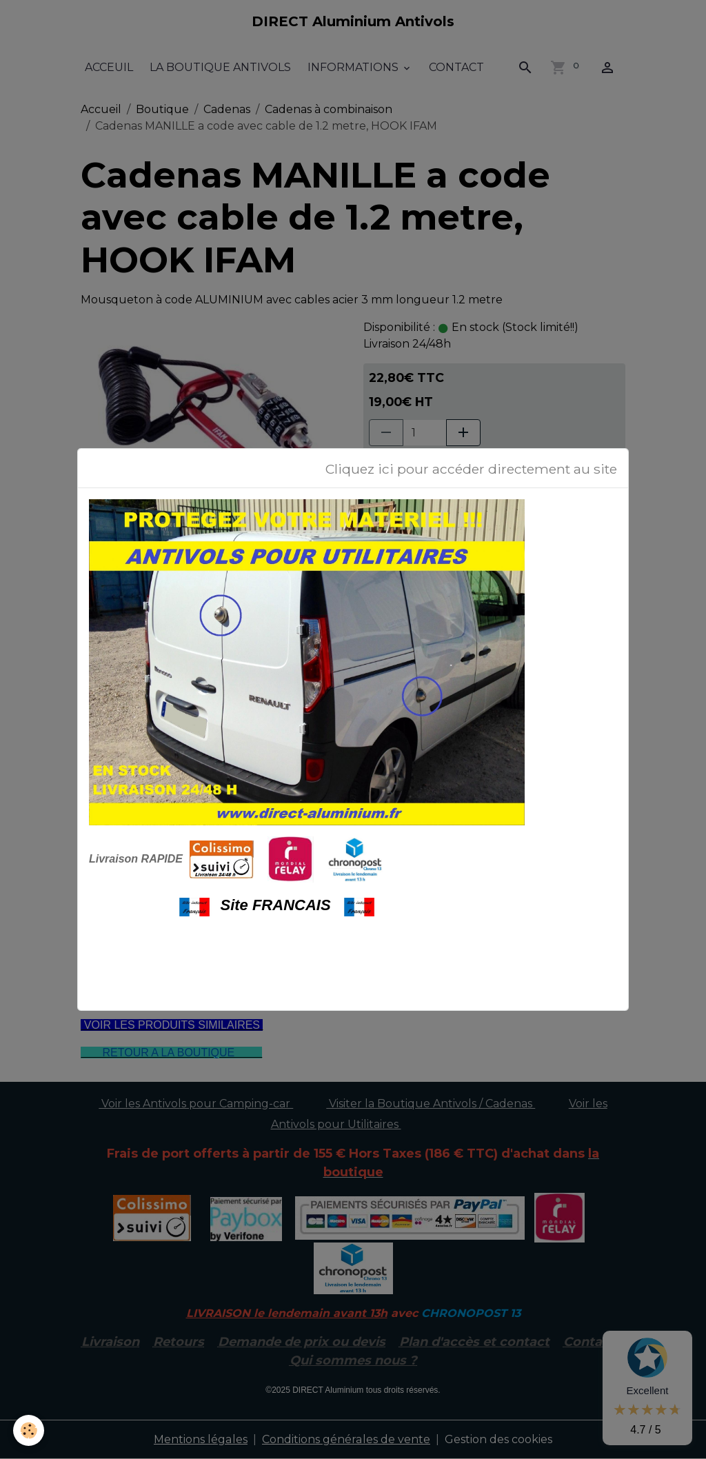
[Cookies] (29, 1430)
